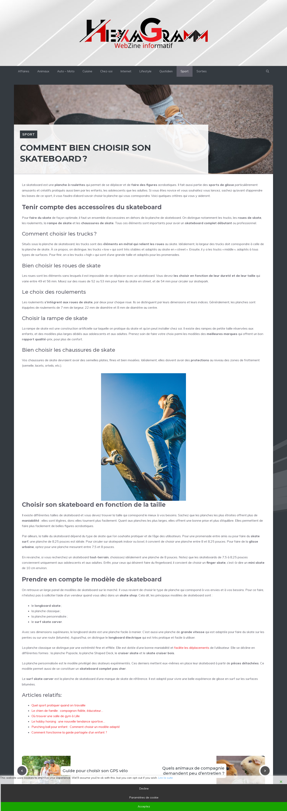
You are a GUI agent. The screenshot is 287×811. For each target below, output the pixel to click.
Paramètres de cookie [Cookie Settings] (143, 797)
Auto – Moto (66, 71)
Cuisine (87, 71)
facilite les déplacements (191, 648)
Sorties (202, 71)
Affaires (23, 71)
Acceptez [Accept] (144, 806)
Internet (125, 71)
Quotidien (166, 71)
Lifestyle (145, 71)
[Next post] (265, 771)
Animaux (43, 71)
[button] (267, 71)
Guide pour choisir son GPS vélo (95, 770)
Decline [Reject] (144, 788)
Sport (185, 71)
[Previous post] (22, 771)
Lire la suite (165, 778)
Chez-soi (106, 71)
